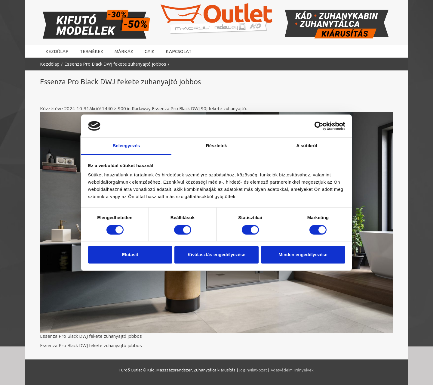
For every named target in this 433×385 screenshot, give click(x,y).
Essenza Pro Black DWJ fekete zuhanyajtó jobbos (115, 64)
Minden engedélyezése (302, 254)
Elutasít (130, 254)
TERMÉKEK (91, 51)
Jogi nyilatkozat (253, 370)
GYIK (150, 51)
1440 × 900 (114, 108)
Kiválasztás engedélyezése (216, 254)
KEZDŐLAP (57, 51)
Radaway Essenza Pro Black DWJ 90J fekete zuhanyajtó (189, 108)
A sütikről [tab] (306, 145)
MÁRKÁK (124, 51)
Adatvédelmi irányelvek (292, 370)
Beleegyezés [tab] (126, 145)
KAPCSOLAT (179, 51)
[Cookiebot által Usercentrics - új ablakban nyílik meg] (319, 125)
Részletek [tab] (216, 145)
